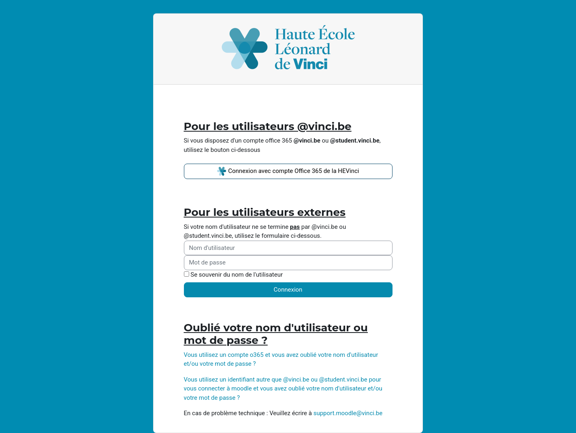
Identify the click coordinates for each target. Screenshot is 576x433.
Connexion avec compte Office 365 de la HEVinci (288, 171)
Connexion (288, 289)
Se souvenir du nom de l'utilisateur (236, 274)
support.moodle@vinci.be (348, 413)
